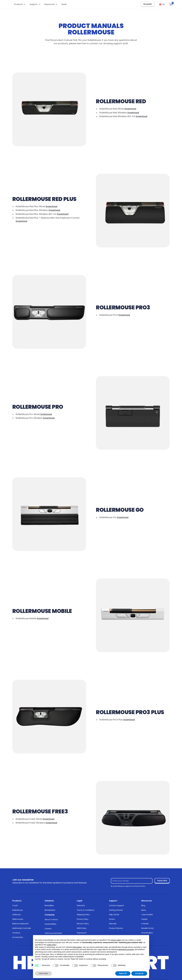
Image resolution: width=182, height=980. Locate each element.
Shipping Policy (83, 914)
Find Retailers (147, 933)
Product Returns (116, 928)
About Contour (51, 919)
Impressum (82, 933)
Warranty (81, 905)
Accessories (17, 937)
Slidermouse (17, 919)
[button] (20, 4)
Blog (143, 905)
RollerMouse (17, 910)
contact (93, 43)
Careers (48, 928)
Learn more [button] (43, 973)
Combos (16, 933)
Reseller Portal (147, 928)
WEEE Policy (81, 928)
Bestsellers (49, 905)
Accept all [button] (139, 973)
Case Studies (147, 914)
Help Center (114, 914)
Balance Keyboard (20, 923)
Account (147, 4)
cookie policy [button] (51, 945)
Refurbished (50, 910)
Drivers (112, 919)
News (143, 910)
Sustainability (50, 924)
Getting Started (116, 910)
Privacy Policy (82, 919)
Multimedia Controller (21, 928)
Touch (15, 905)
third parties (77, 947)
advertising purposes (126, 949)
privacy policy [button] (116, 940)
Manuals (112, 923)
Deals (64, 4)
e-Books (145, 923)
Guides (144, 919)
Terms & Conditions (85, 910)
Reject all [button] (122, 973)
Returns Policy (83, 923)
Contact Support (116, 905)
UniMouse (16, 914)
